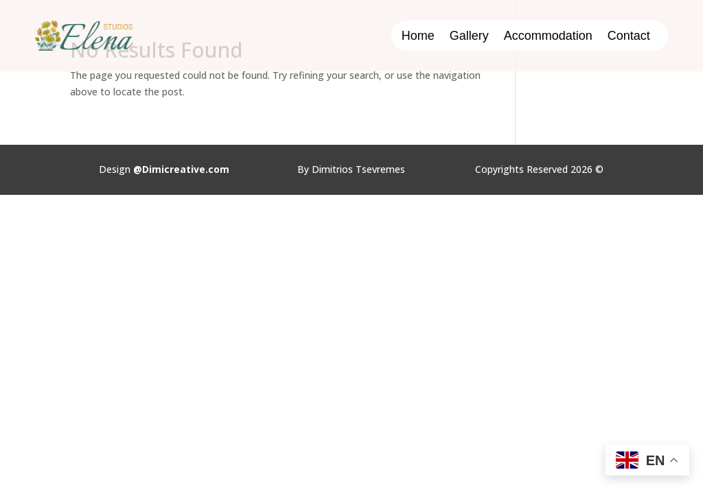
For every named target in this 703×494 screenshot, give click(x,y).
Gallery (469, 37)
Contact (629, 37)
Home (418, 37)
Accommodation (548, 37)
